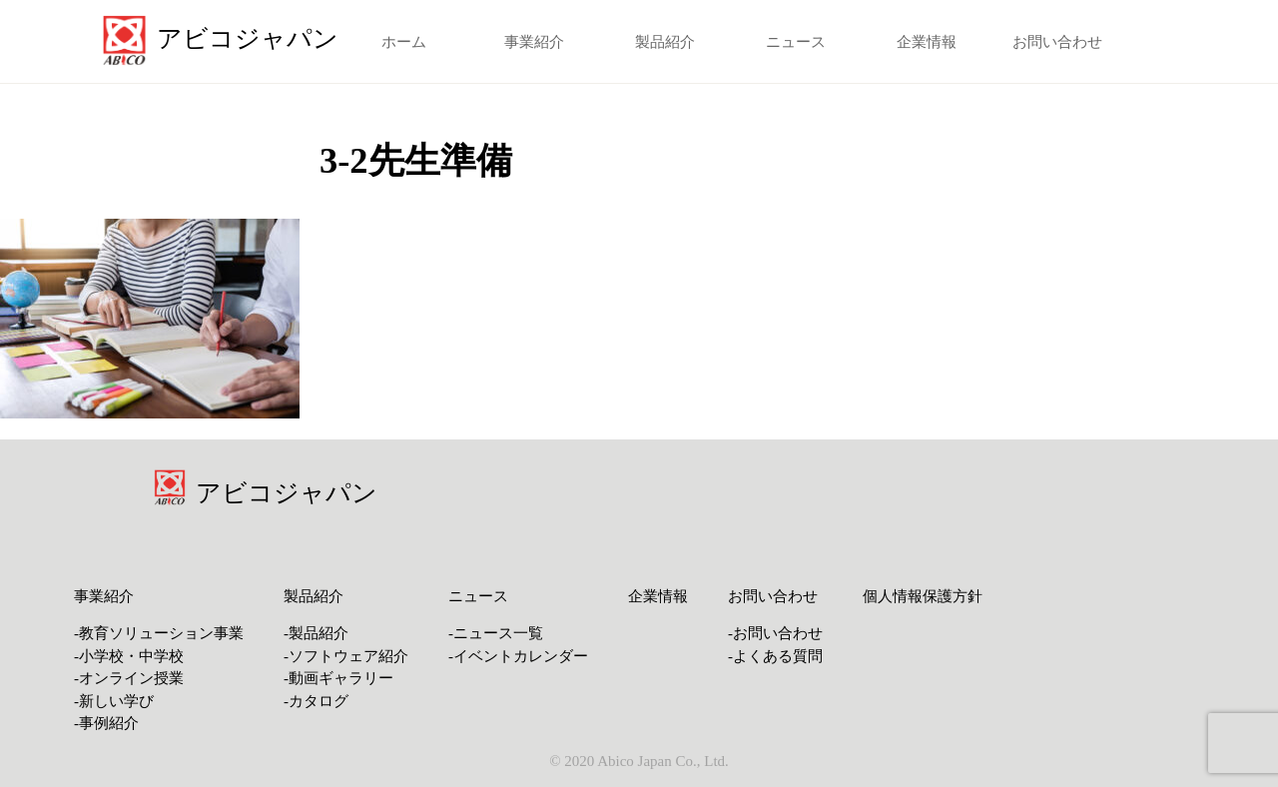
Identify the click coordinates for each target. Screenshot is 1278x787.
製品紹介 (665, 42)
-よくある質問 (775, 656)
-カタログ (316, 701)
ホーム (403, 42)
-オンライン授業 (129, 678)
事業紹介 (534, 42)
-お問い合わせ (775, 633)
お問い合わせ (1057, 42)
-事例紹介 (106, 723)
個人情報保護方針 (922, 596)
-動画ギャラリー (338, 678)
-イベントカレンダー (518, 656)
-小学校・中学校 (129, 656)
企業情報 (927, 42)
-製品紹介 (316, 633)
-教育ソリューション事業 (159, 633)
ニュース (796, 42)
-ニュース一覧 (495, 633)
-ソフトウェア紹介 (346, 656)
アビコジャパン (286, 492)
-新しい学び (114, 701)
